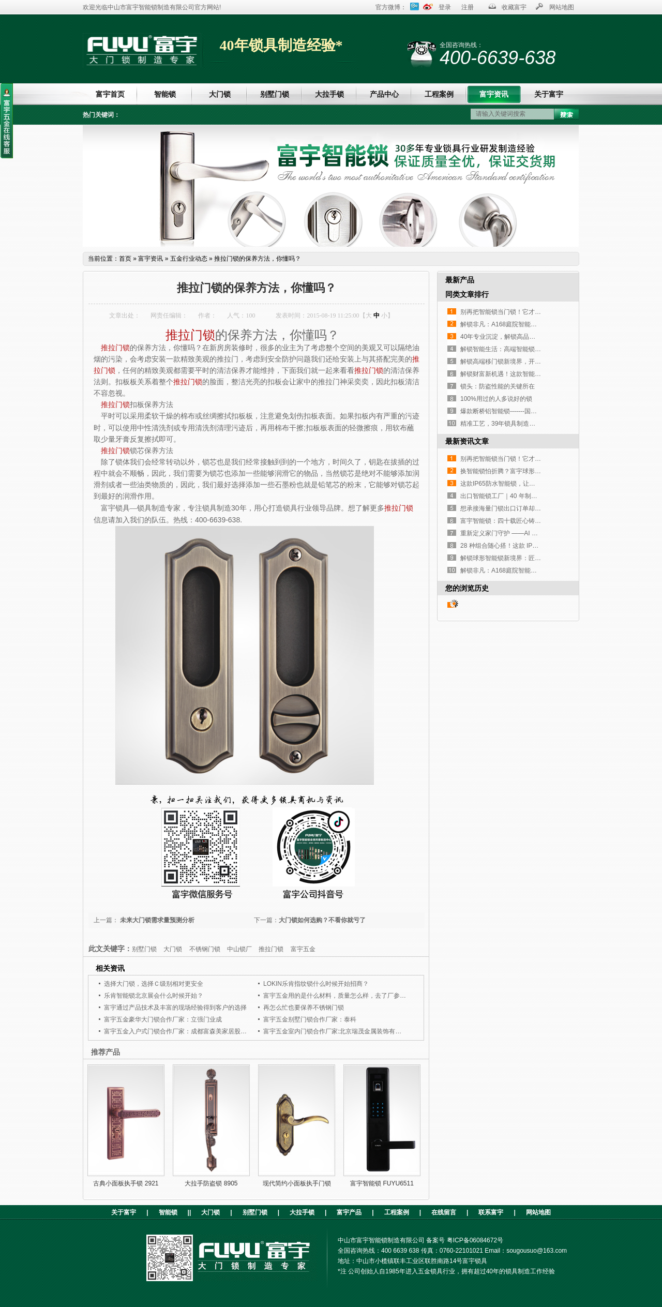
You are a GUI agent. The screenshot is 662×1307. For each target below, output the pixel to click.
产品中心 (384, 94)
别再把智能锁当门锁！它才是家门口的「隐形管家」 (531, 312)
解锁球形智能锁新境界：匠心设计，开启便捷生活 (528, 558)
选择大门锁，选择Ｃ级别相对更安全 (153, 983)
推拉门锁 (190, 335)
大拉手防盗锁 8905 (211, 1183)
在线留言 (443, 1212)
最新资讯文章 (467, 441)
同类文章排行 (467, 294)
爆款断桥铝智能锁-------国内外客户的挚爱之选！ (526, 411)
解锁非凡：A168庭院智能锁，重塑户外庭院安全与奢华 (535, 324)
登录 (445, 7)
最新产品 (459, 280)
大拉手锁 (329, 94)
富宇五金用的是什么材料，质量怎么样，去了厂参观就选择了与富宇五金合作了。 (375, 995)
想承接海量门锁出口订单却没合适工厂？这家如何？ (531, 508)
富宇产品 (349, 1212)
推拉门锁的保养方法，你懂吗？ (257, 258)
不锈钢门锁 (204, 949)
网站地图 (561, 7)
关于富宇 (548, 94)
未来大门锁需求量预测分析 (156, 920)
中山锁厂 (239, 949)
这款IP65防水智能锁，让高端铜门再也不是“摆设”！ (530, 483)
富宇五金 (303, 949)
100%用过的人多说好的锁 (496, 398)
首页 (125, 258)
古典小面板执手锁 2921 (125, 1183)
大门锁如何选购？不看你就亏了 (322, 920)
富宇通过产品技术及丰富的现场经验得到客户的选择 (175, 1007)
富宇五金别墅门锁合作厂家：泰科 (309, 1019)
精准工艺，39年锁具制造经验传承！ (510, 423)
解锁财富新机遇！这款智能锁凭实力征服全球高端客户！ (537, 374)
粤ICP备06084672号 (475, 1240)
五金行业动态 (188, 258)
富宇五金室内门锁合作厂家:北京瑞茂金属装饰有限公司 (338, 1031)
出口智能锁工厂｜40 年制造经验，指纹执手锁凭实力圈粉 (539, 496)
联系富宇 (490, 1212)
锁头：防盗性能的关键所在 (497, 386)
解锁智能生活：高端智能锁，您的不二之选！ (522, 349)
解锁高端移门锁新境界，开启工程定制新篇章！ (525, 361)
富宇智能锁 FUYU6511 (382, 1183)
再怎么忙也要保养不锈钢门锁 (303, 1007)
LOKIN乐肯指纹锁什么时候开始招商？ (316, 983)
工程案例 (439, 94)
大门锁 (220, 94)
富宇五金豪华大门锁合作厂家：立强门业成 (163, 1019)
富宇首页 (110, 94)
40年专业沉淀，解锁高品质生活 (504, 336)
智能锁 (165, 94)
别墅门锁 (274, 94)
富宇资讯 (493, 94)
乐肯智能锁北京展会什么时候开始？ (153, 995)
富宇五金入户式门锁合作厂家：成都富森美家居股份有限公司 (188, 1031)
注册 (467, 7)
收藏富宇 (514, 7)
